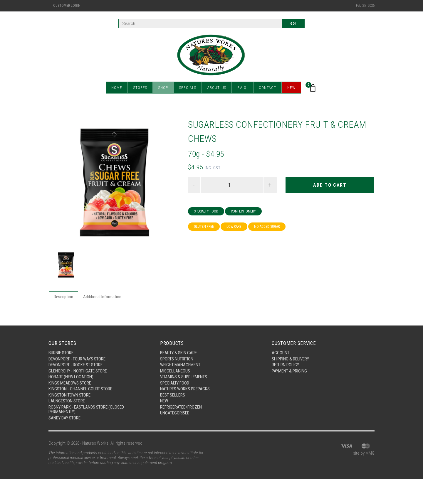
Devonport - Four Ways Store (76, 359)
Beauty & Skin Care (178, 352)
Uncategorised (174, 413)
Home (116, 88)
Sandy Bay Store (64, 418)
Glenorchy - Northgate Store (77, 371)
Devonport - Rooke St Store (75, 364)
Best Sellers (172, 395)
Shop (163, 88)
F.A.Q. (242, 88)
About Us (216, 88)
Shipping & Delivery (290, 359)
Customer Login (66, 6)
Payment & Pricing (289, 371)
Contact (267, 88)
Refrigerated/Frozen (181, 407)
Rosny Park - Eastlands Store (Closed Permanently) (86, 409)
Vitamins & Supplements (183, 377)
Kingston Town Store (69, 395)
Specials (187, 88)
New (291, 88)
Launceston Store (66, 401)
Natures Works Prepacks (185, 389)
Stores (140, 88)
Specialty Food (206, 211)
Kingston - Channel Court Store (80, 389)
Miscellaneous (175, 371)
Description (63, 296)
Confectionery (243, 211)
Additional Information (102, 296)
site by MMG (364, 453)
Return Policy (285, 364)
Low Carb (233, 227)
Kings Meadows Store (69, 383)
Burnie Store (60, 352)
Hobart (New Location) (70, 377)
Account (280, 352)
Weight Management (180, 364)
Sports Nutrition (176, 359)
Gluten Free (204, 227)
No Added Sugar (267, 227)
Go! (293, 24)
